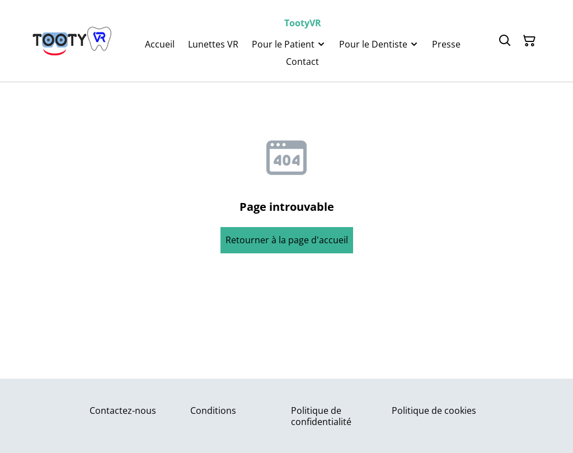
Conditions (213, 410)
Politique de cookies (434, 410)
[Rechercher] (504, 41)
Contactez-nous (123, 410)
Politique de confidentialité (321, 415)
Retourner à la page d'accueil (287, 240)
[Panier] (529, 41)
